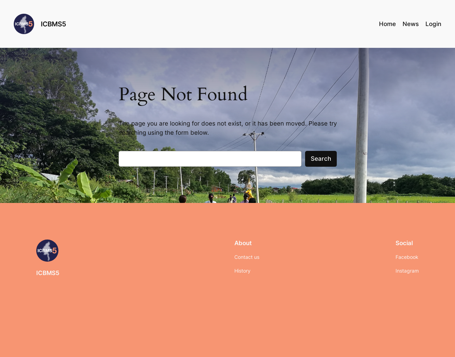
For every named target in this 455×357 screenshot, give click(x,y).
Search (321, 158)
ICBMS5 (53, 24)
